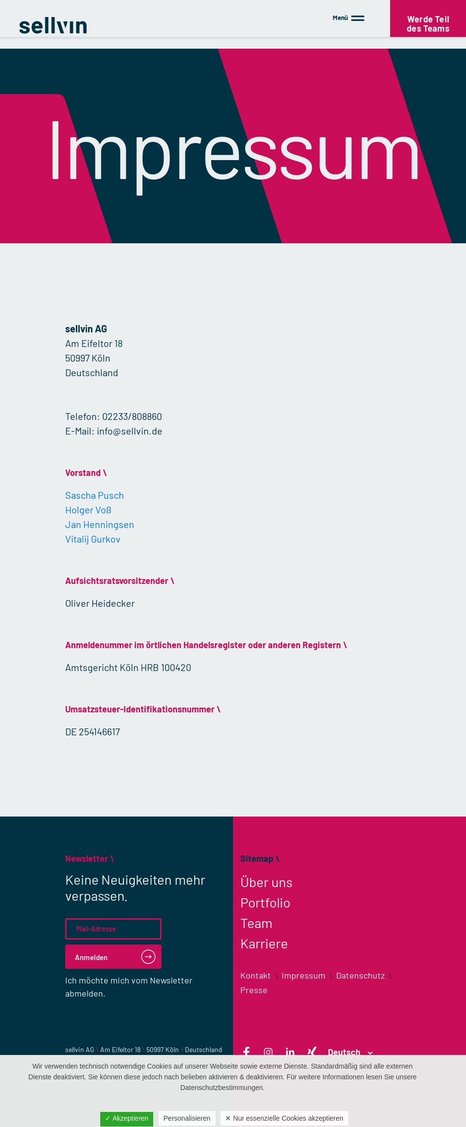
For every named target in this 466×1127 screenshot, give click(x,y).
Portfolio (265, 902)
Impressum (303, 975)
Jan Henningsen (99, 524)
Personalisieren (187, 1118)
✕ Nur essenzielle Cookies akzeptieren (284, 1118)
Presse (254, 989)
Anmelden (91, 957)
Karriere (264, 943)
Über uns (266, 881)
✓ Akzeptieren (126, 1118)
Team (256, 922)
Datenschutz (360, 975)
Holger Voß (88, 509)
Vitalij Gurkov (93, 539)
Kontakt (255, 975)
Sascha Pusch (94, 495)
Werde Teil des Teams (428, 22)
